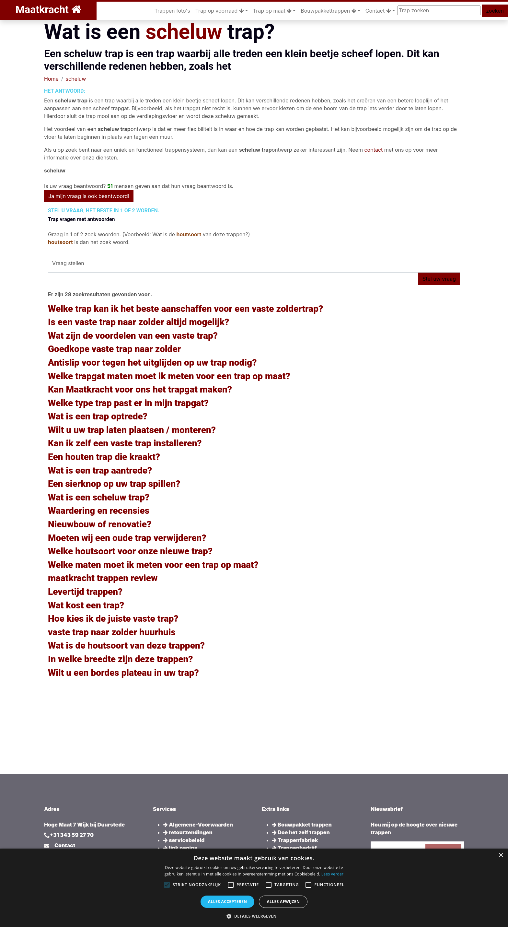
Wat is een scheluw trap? (98, 497)
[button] (253, 916)
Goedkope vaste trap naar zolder (114, 349)
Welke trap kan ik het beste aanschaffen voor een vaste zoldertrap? (185, 308)
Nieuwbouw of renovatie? (99, 524)
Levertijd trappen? (85, 591)
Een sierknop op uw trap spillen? (114, 483)
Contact (378, 10)
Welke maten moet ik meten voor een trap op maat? (153, 564)
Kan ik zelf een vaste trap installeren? (125, 443)
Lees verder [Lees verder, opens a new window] (332, 874)
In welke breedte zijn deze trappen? (120, 659)
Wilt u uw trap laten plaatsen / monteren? (132, 430)
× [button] (500, 855)
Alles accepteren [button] (227, 901)
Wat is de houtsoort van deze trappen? (126, 645)
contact (373, 150)
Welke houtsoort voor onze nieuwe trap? (130, 551)
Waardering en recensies (98, 510)
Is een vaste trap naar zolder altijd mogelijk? (138, 322)
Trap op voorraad (219, 10)
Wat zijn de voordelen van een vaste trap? (133, 335)
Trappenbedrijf (294, 848)
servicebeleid (183, 840)
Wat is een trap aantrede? (100, 470)
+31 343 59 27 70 (72, 835)
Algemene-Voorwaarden (198, 824)
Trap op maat (272, 10)
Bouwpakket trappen (302, 824)
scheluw (183, 32)
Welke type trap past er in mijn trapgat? (128, 403)
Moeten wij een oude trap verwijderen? (127, 538)
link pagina (180, 848)
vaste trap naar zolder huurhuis (112, 632)
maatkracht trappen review (102, 578)
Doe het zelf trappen (301, 832)
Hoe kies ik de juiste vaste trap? (113, 618)
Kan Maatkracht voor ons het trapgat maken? (140, 389)
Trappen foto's (172, 10)
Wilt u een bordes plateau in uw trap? (123, 672)
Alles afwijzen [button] (283, 901)
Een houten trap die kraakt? (104, 457)
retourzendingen (188, 832)
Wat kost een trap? (86, 605)
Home (51, 79)
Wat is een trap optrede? (97, 416)
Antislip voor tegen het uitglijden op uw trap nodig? (152, 362)
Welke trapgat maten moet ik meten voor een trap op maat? (169, 376)
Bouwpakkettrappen (328, 10)
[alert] (254, 888)
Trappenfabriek (295, 840)
